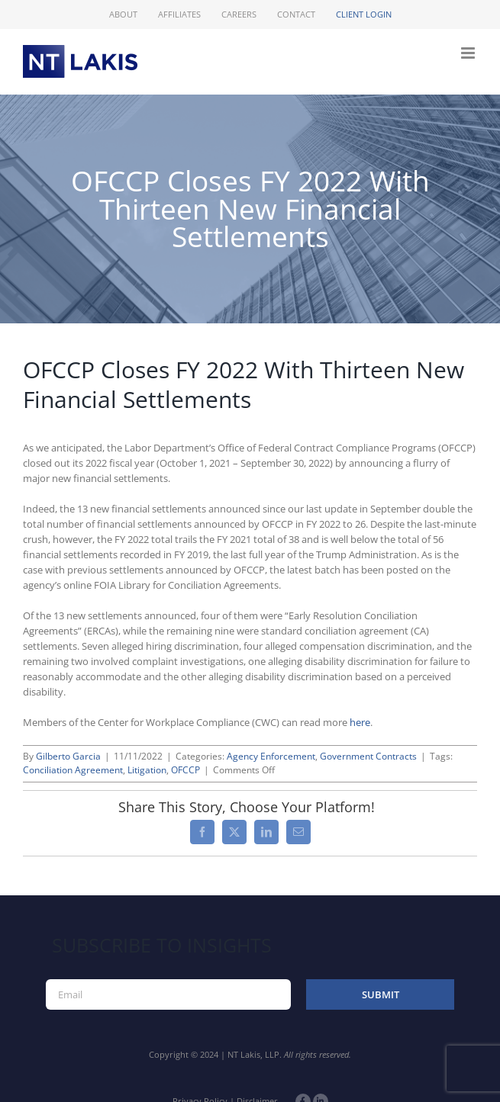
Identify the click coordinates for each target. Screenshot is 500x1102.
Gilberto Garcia (68, 756)
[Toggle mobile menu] (469, 53)
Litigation (146, 769)
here (360, 722)
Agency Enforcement (271, 756)
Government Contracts (368, 756)
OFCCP (185, 769)
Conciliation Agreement (73, 769)
